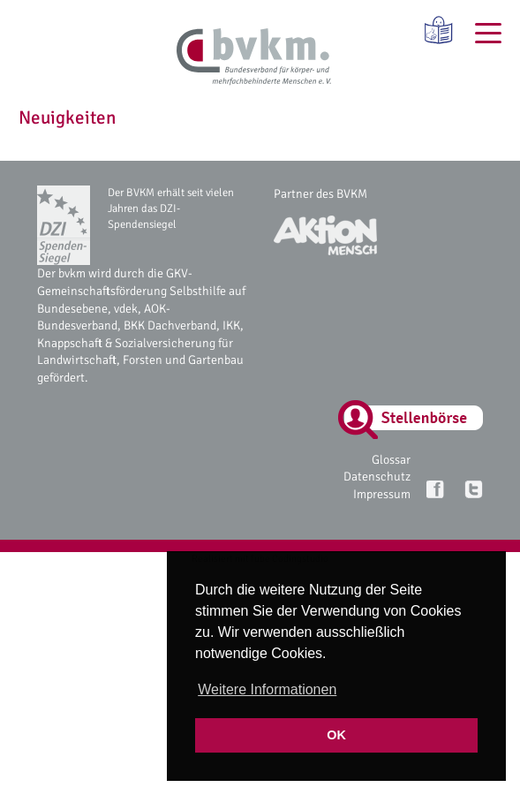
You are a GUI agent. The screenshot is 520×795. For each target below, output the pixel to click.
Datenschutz (377, 476)
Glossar (391, 459)
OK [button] (336, 735)
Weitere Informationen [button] (267, 689)
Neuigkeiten (67, 117)
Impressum (382, 494)
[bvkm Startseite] (254, 57)
